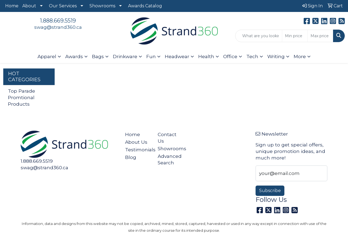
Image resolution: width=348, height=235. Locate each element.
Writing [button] (276, 56)
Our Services (63, 5)
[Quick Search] (258, 36)
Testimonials (138, 149)
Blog (130, 157)
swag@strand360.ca (58, 27)
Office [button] (230, 56)
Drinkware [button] (125, 56)
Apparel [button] (47, 56)
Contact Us (167, 137)
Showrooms (102, 5)
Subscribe (270, 190)
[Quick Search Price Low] (295, 36)
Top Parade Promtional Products (21, 97)
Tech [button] (252, 56)
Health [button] (206, 56)
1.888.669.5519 (58, 20)
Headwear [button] (177, 56)
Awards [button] (74, 56)
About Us (136, 142)
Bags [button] (98, 56)
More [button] (300, 56)
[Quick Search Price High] (320, 36)
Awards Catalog (145, 5)
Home (11, 5)
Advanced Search (170, 159)
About (29, 5)
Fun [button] (151, 56)
